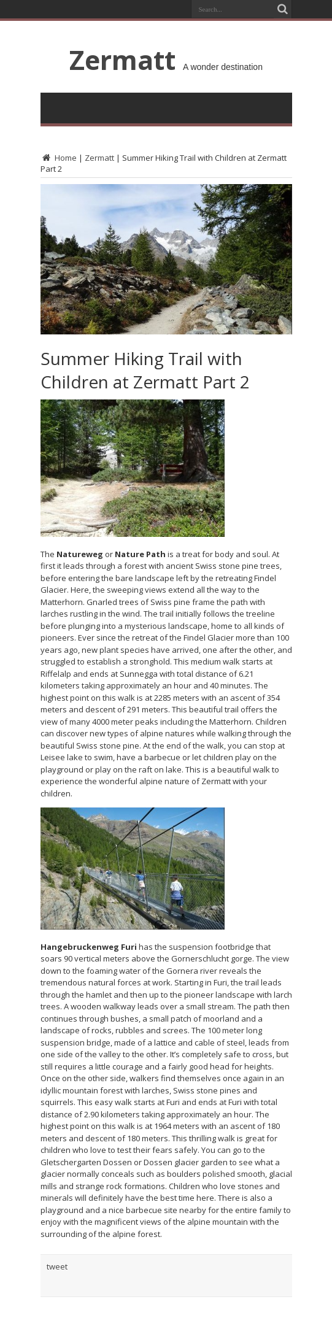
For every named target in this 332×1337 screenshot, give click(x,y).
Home (59, 157)
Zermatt (122, 59)
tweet (57, 1266)
